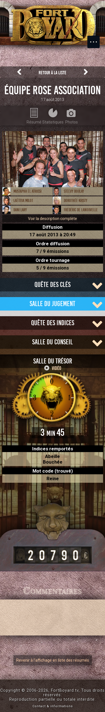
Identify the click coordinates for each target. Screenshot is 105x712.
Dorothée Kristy (75, 200)
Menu (96, 39)
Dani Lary (20, 210)
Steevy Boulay (74, 191)
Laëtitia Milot (23, 200)
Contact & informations (52, 706)
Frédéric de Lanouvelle (81, 210)
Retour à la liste (52, 72)
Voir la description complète (52, 218)
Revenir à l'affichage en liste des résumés (52, 660)
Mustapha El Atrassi (27, 191)
